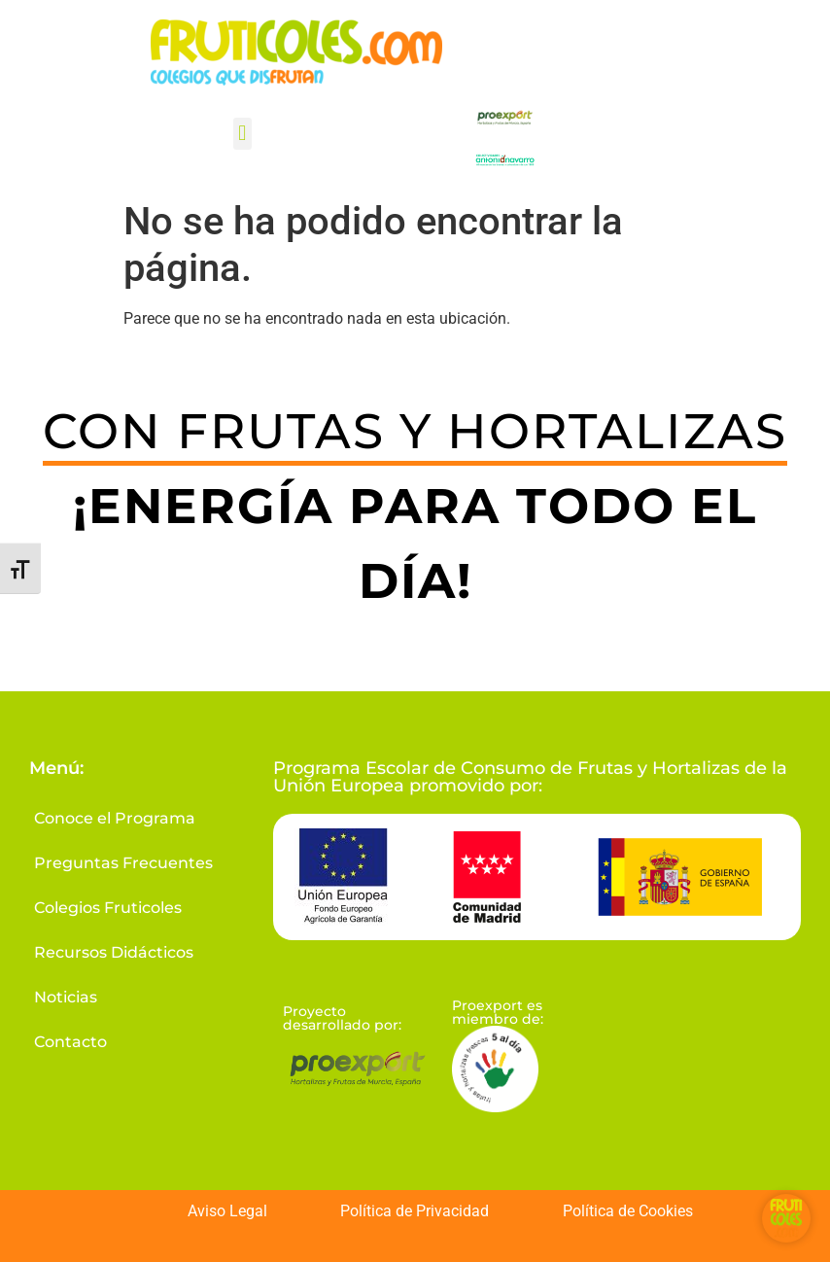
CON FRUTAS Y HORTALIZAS (415, 431)
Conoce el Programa (114, 818)
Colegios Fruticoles (108, 907)
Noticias (65, 997)
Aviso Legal (227, 1211)
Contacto (70, 1042)
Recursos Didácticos (113, 952)
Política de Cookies (628, 1211)
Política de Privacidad (414, 1211)
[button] (242, 134)
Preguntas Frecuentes (123, 863)
